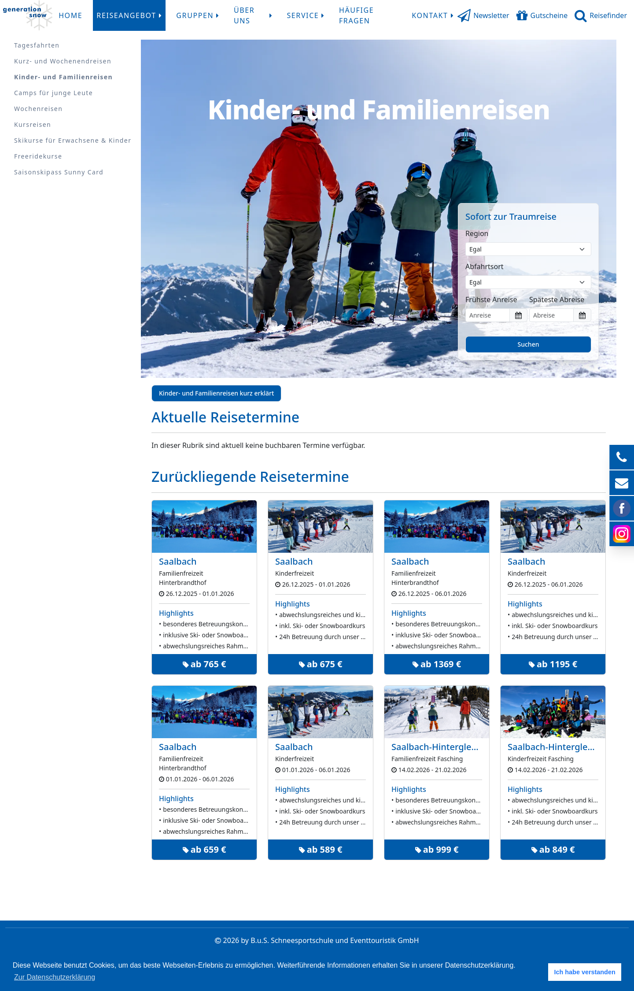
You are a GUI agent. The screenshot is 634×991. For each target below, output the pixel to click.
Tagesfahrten (36, 45)
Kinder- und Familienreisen (63, 77)
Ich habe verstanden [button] (585, 972)
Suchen (528, 344)
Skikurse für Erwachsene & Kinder (72, 140)
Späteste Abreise (556, 299)
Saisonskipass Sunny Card (58, 172)
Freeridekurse (38, 156)
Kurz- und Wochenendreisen (62, 61)
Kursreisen (32, 124)
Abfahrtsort (484, 266)
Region (477, 233)
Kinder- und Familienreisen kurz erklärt (216, 393)
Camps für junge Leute (53, 93)
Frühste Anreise (491, 299)
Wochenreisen (38, 108)
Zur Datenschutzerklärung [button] (54, 977)
